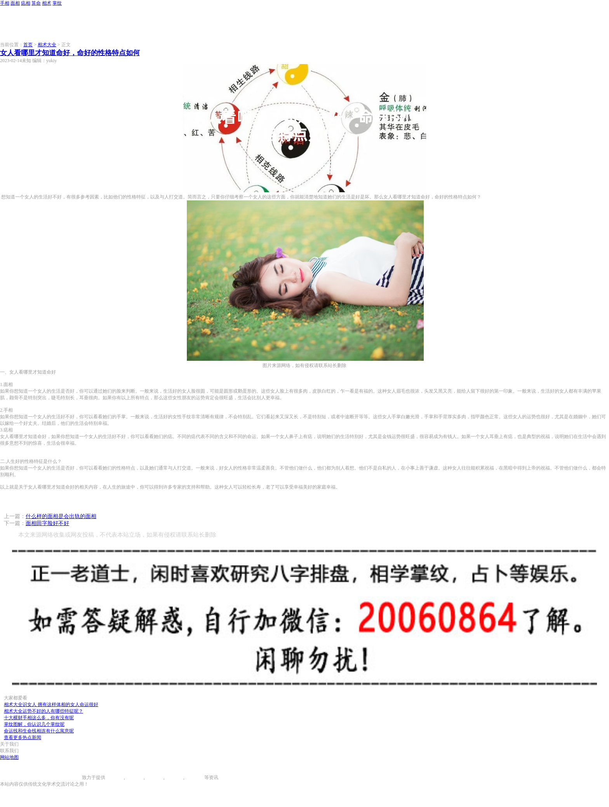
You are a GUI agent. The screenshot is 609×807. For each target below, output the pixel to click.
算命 (36, 3)
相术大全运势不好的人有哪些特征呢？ (43, 711)
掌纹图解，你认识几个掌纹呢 (34, 724)
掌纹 (57, 3)
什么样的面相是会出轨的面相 (61, 516)
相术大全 (47, 44)
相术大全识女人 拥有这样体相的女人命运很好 (51, 704)
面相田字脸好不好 (47, 523)
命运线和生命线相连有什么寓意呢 (39, 731)
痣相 (25, 3)
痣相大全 (154, 777)
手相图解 (114, 777)
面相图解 (134, 777)
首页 (28, 44)
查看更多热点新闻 (22, 737)
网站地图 (9, 757)
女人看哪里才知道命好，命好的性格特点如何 (70, 53)
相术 (46, 3)
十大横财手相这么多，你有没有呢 (39, 717)
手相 (4, 3)
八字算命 (174, 777)
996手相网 (71, 777)
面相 (15, 3)
